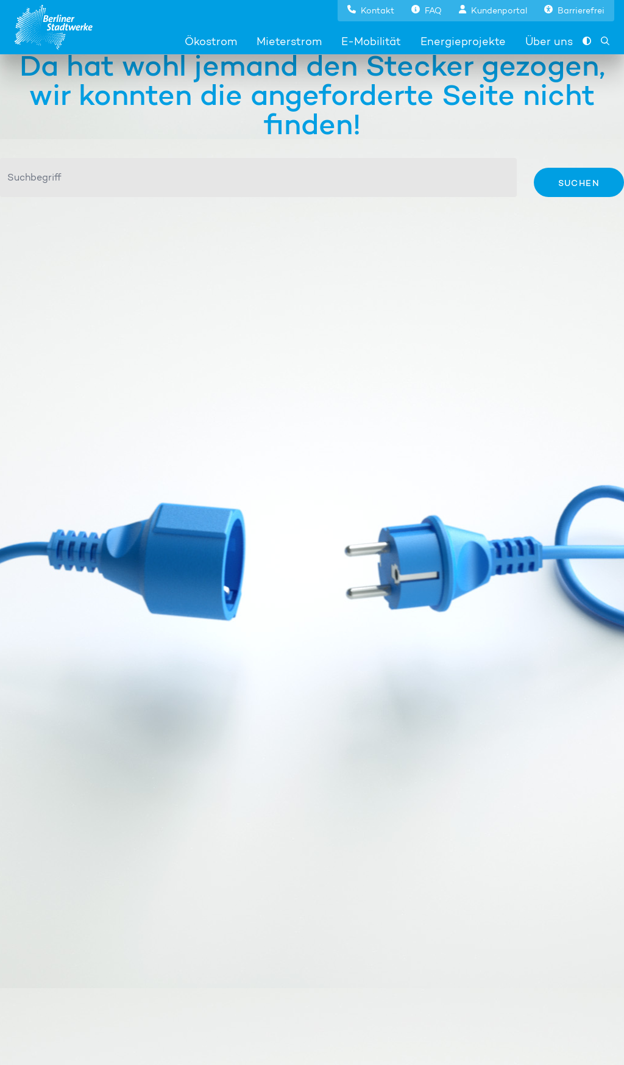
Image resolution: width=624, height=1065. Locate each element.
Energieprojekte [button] (463, 41)
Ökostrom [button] (211, 41)
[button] (370, 9)
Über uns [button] (549, 41)
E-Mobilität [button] (371, 41)
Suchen (579, 183)
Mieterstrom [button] (289, 41)
